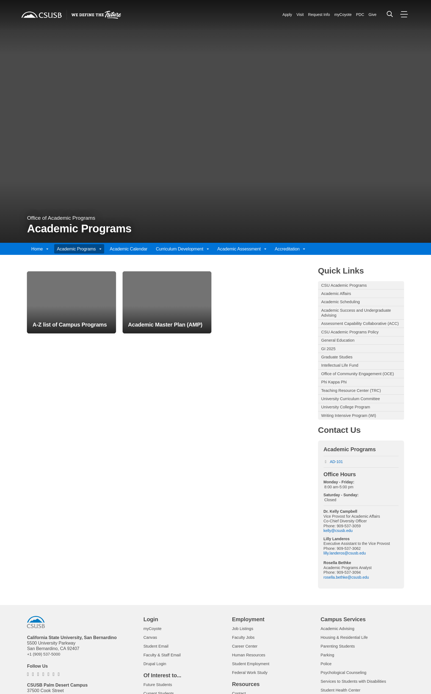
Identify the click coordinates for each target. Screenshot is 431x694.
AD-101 (336, 485)
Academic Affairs (338, 294)
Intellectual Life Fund (342, 378)
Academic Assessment (241, 249)
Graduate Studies (339, 369)
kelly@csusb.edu (338, 554)
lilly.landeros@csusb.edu (345, 577)
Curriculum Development (182, 249)
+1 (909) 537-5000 (45, 677)
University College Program (348, 429)
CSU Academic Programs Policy (353, 342)
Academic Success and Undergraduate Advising (360, 316)
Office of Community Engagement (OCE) (355, 390)
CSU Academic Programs (346, 285)
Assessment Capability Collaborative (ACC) (357, 330)
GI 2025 (329, 360)
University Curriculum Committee (354, 420)
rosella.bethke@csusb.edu (346, 601)
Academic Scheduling (343, 303)
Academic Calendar (128, 249)
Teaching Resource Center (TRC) (354, 411)
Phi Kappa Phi (335, 402)
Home (39, 249)
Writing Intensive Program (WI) (352, 438)
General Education (340, 351)
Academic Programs (79, 249)
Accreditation (290, 249)
